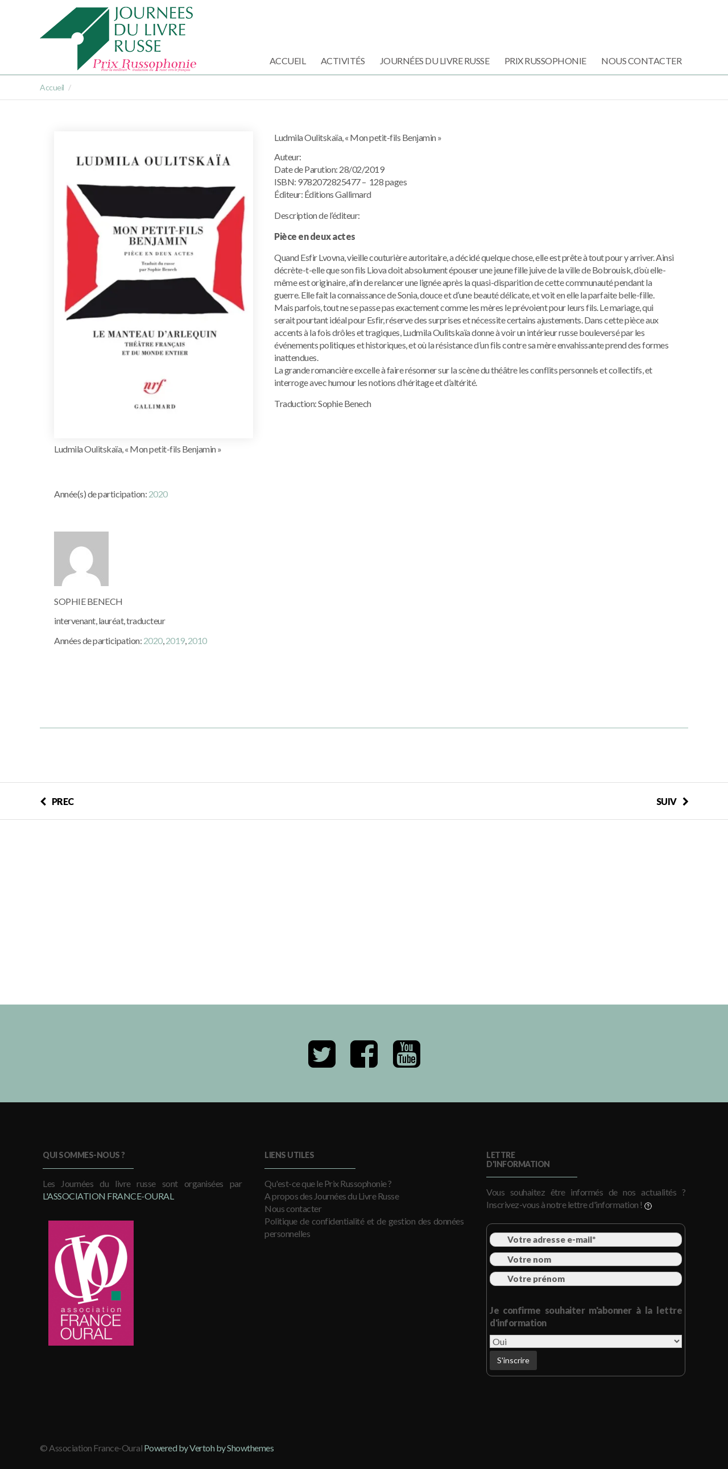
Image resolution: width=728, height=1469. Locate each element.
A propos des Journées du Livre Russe (331, 1195)
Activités (343, 60)
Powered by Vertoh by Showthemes (209, 1447)
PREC (57, 801)
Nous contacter (641, 60)
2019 (175, 640)
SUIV (672, 801)
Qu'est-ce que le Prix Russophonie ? (328, 1183)
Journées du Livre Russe (435, 60)
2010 (197, 640)
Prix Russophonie (545, 60)
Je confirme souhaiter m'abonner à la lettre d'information (586, 1316)
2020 (158, 493)
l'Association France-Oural (108, 1195)
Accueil (288, 60)
